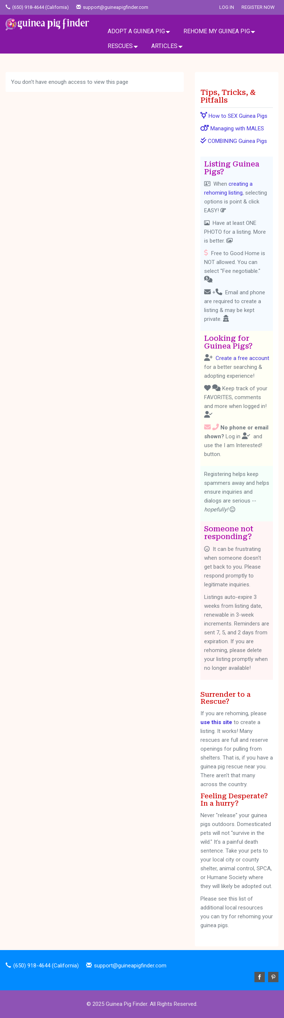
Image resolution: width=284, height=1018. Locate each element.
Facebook (259, 977)
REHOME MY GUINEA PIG (216, 31)
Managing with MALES (232, 128)
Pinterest (273, 977)
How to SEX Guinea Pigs (233, 116)
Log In (226, 7)
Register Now (258, 7)
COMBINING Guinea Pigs (233, 141)
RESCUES (120, 45)
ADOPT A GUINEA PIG (136, 31)
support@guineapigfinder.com (115, 7)
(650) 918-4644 (28, 7)
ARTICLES (164, 45)
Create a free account (242, 358)
